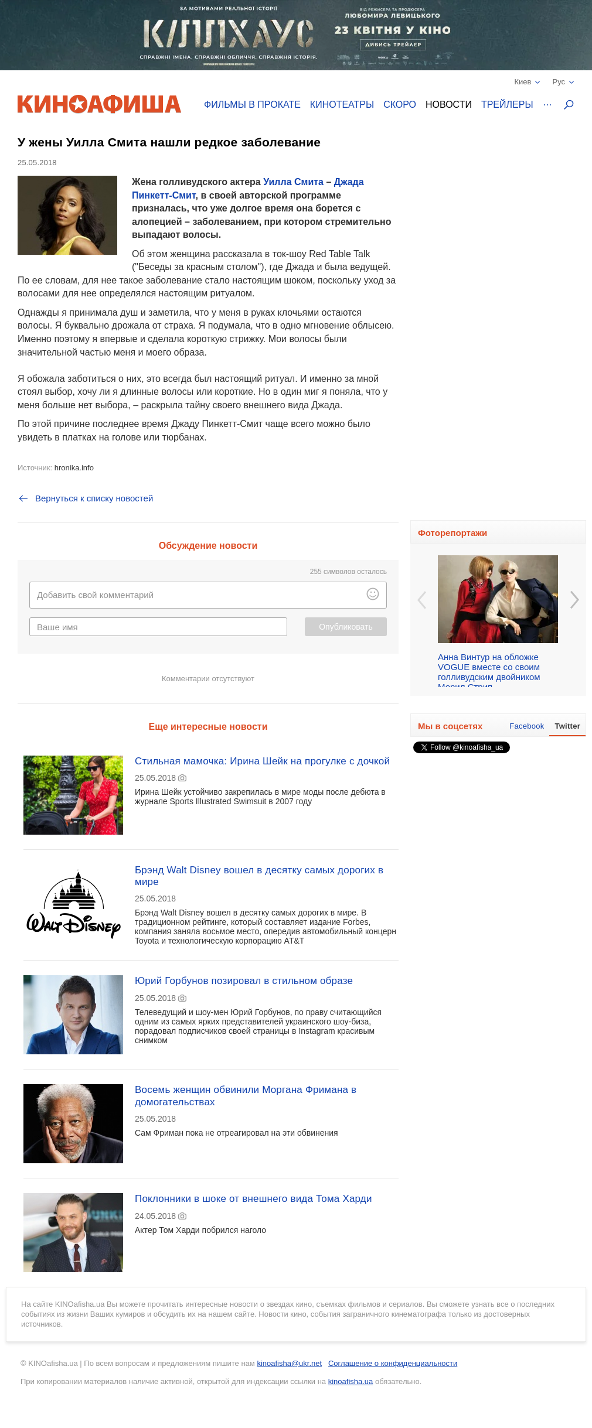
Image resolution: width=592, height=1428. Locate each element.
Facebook (526, 726)
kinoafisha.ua (350, 1381)
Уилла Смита (293, 182)
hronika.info (74, 467)
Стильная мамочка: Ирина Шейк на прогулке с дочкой (262, 761)
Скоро (399, 105)
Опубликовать (346, 626)
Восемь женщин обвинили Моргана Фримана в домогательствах (245, 1095)
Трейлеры (507, 105)
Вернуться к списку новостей (85, 498)
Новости (449, 105)
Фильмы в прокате (252, 105)
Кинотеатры (342, 105)
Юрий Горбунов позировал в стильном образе (244, 980)
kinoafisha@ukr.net (289, 1363)
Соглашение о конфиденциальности (392, 1363)
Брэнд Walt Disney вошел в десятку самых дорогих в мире (259, 876)
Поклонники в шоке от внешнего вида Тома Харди (253, 1198)
